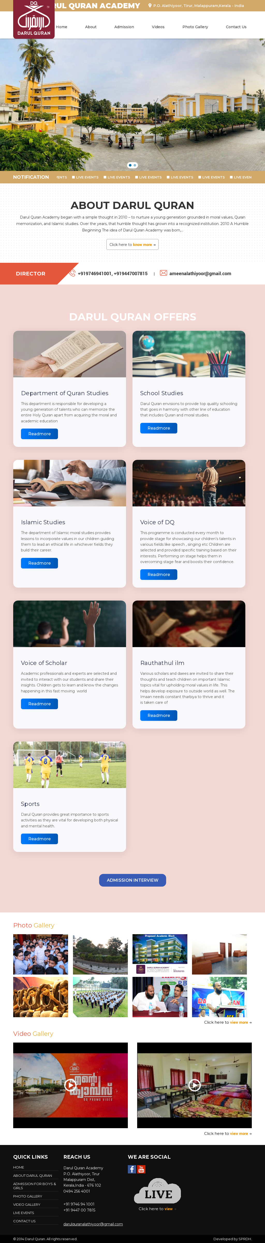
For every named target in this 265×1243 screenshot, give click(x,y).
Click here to (132, 244)
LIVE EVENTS (60, 177)
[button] (130, 165)
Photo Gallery (195, 27)
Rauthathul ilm (162, 663)
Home (61, 27)
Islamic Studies (43, 522)
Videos (158, 27)
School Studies (161, 393)
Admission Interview (132, 880)
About (91, 27)
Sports (30, 803)
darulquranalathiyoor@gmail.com (93, 1224)
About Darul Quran (32, 1175)
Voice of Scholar (44, 663)
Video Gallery (26, 1204)
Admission (124, 27)
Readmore (39, 433)
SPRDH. (245, 1239)
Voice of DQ (157, 522)
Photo (33, 925)
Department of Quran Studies (64, 393)
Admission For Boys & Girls (34, 1186)
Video (33, 1033)
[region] (132, 105)
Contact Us (236, 27)
